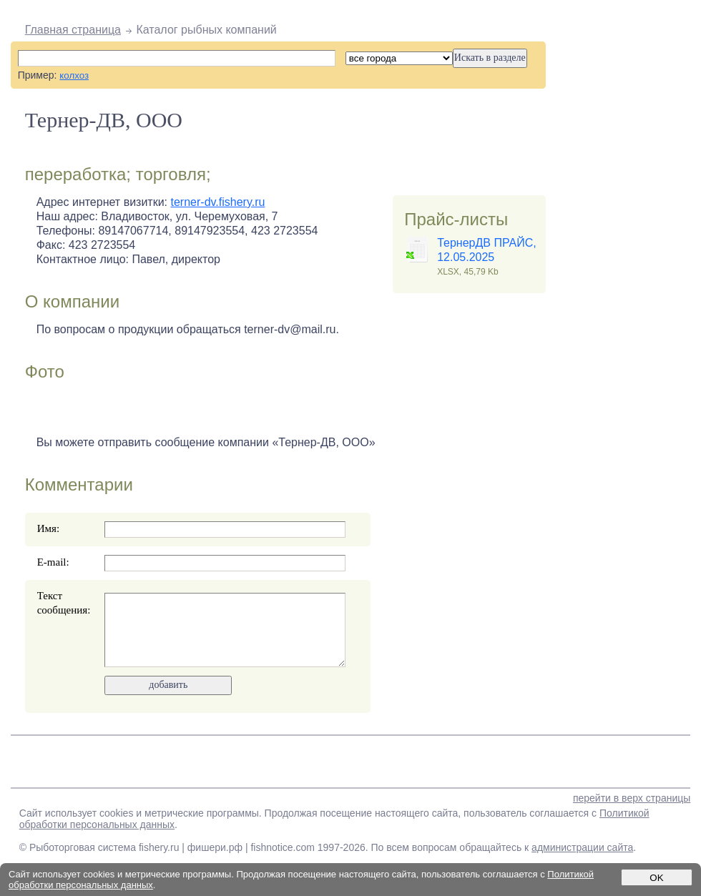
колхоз (74, 75)
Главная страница (73, 30)
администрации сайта (582, 847)
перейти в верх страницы (631, 798)
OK (656, 877)
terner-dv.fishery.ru (218, 202)
